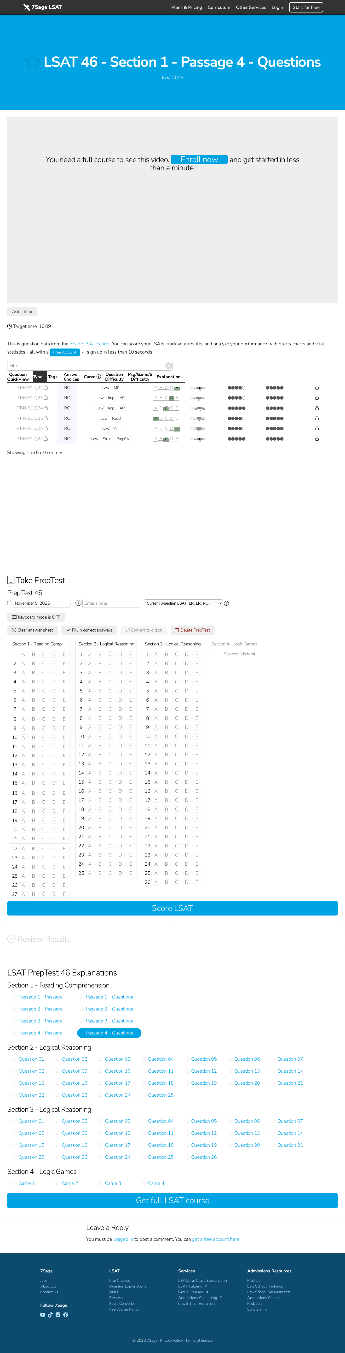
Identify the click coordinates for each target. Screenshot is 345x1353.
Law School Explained (196, 1303)
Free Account (64, 352)
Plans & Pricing (186, 7)
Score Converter (122, 1303)
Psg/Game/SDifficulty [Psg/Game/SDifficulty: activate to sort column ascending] (272, 377)
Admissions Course (263, 1297)
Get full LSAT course (172, 1200)
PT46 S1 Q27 (32, 439)
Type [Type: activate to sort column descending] (65, 377)
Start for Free (306, 7)
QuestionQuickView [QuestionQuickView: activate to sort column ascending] (30, 377)
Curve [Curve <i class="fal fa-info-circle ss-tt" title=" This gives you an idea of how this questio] (206, 378)
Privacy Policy (171, 1340)
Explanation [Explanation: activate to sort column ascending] (315, 377)
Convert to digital (144, 630)
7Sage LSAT (42, 7)
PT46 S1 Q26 (32, 428)
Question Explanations (127, 1286)
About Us (48, 1286)
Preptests (117, 1297)
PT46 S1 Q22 (32, 387)
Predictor (254, 1280)
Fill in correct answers (89, 630)
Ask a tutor (22, 311)
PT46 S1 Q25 (32, 418)
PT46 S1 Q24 (32, 408)
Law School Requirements (268, 1292)
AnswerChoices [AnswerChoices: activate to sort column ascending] (164, 377)
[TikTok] (50, 1315)
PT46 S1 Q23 (32, 398)
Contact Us (49, 1292)
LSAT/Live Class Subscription (202, 1280)
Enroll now (199, 159)
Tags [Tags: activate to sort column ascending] (109, 377)
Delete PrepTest (192, 630)
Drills (113, 1292)
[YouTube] (42, 1315)
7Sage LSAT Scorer (90, 344)
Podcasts (254, 1303)
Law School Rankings (265, 1286)
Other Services (251, 7)
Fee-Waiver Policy (124, 1309)
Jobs (43, 1280)
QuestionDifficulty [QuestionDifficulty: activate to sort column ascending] (234, 377)
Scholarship (257, 1309)
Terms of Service (199, 1340)
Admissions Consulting (200, 1298)
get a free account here (215, 1239)
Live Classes (119, 1280)
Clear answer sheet (32, 630)
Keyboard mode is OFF (36, 617)
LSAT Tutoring (193, 1286)
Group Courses (193, 1292)
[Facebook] (65, 1315)
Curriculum (219, 7)
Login (277, 7)
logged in (123, 1239)
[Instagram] (58, 1315)
